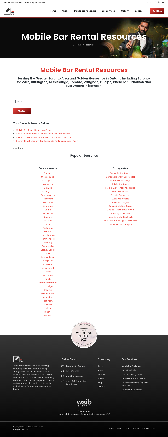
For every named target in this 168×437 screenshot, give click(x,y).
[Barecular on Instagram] (158, 2)
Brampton (47, 180)
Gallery (125, 10)
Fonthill (47, 311)
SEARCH (22, 111)
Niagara (47, 216)
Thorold (48, 304)
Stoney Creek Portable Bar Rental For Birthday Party (43, 137)
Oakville (48, 187)
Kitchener (48, 206)
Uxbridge (48, 286)
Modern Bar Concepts (120, 224)
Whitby (47, 231)
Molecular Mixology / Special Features (135, 384)
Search (111, 428)
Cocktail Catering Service (120, 209)
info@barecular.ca (34, 2)
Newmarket (48, 268)
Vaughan (48, 184)
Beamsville (48, 246)
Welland (47, 308)
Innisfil (47, 278)
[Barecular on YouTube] (162, 2)
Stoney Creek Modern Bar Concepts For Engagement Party (47, 140)
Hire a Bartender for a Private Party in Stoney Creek (43, 133)
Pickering (48, 227)
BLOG (149, 2)
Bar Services (108, 10)
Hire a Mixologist (129, 370)
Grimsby (47, 242)
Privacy (119, 428)
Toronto (48, 173)
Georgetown (48, 257)
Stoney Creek (48, 249)
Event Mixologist (120, 198)
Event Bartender (120, 191)
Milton (48, 253)
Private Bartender (120, 195)
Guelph (48, 220)
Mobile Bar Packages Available (120, 220)
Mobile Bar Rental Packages (120, 187)
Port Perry (48, 300)
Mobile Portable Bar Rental (134, 378)
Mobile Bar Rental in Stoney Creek (34, 130)
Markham (48, 198)
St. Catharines (47, 235)
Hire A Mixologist (120, 202)
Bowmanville (48, 293)
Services (101, 374)
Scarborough (48, 195)
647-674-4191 (13, 2)
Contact (139, 10)
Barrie (48, 209)
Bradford (48, 275)
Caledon (48, 264)
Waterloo (48, 213)
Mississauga (47, 176)
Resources (91, 44)
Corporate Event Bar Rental (120, 176)
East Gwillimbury (47, 282)
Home (53, 10)
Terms (127, 428)
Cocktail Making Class (120, 206)
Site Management (148, 428)
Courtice (47, 297)
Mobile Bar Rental (120, 184)
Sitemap (135, 428)
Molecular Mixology (120, 180)
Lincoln (47, 315)
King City (48, 260)
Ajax (48, 224)
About (65, 10)
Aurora (47, 271)
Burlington (47, 191)
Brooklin (48, 289)
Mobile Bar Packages (85, 10)
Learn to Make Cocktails (120, 216)
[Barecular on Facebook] (155, 2)
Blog (100, 382)
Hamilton (48, 202)
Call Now (157, 11)
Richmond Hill (48, 238)
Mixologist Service (120, 213)
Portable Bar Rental (120, 173)
